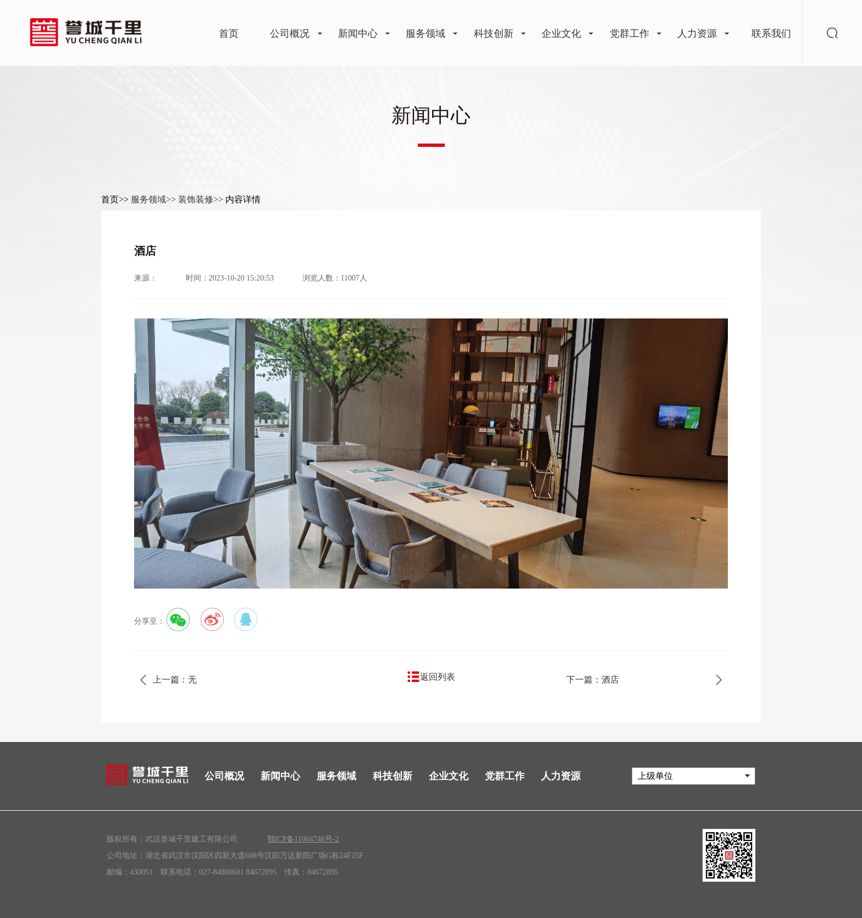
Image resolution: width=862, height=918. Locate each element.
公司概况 (224, 776)
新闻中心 (280, 776)
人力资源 (561, 776)
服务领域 (336, 776)
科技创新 (392, 776)
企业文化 (448, 776)
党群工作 (504, 776)
